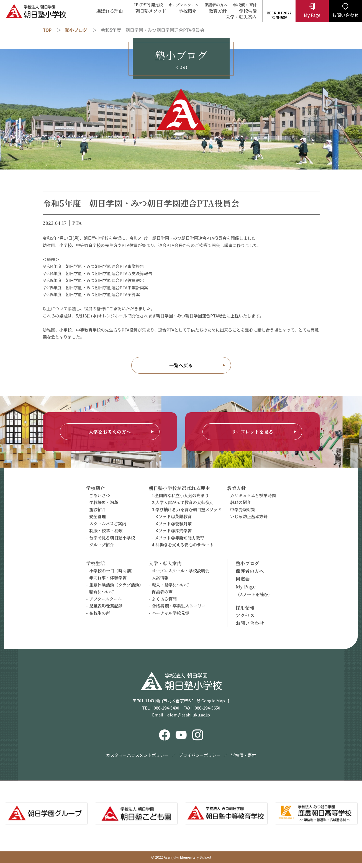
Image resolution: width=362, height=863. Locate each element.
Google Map (213, 700)
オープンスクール (183, 4)
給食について (101, 592)
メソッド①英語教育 (173, 516)
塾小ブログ (76, 30)
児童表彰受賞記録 (105, 606)
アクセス (245, 615)
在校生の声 (99, 613)
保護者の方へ (216, 4)
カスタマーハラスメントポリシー (137, 755)
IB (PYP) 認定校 (148, 4)
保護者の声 (162, 592)
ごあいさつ (99, 495)
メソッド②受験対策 (173, 523)
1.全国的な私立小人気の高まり (180, 495)
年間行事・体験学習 (108, 577)
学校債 (239, 4)
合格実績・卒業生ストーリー (179, 606)
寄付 (253, 4)
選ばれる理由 (109, 11)
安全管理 (97, 516)
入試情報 (160, 577)
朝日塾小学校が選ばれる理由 (179, 488)
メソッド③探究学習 (173, 530)
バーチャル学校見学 (170, 613)
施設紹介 (97, 509)
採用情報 (245, 607)
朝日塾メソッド (150, 11)
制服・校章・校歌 (105, 530)
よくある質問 (164, 599)
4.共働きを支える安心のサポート (183, 544)
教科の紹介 (240, 502)
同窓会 (243, 578)
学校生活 (248, 11)
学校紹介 (187, 11)
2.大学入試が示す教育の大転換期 (183, 502)
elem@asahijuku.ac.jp (188, 715)
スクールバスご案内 (107, 523)
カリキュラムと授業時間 (253, 495)
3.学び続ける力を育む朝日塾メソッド (187, 509)
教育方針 (218, 11)
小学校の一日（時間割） (112, 570)
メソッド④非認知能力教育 (179, 538)
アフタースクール (105, 599)
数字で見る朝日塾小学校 (112, 538)
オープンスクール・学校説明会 (180, 570)
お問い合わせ (250, 623)
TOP (47, 30)
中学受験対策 (242, 509)
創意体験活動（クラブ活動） (116, 585)
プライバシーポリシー (199, 755)
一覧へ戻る (181, 365)
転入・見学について (170, 585)
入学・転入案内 (241, 17)
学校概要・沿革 (103, 502)
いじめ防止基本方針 (249, 516)
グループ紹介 (101, 544)
